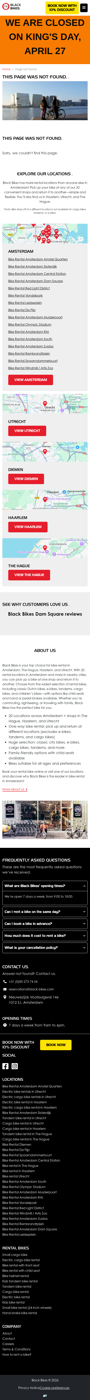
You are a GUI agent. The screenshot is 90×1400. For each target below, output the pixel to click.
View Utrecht (27, 431)
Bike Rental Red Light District (29, 288)
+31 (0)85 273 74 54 (20, 982)
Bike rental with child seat (21, 1271)
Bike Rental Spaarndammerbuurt (33, 361)
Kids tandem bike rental (20, 1281)
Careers (8, 1344)
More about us (15, 789)
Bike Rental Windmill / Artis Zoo (30, 368)
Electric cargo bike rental (21, 1260)
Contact (8, 1339)
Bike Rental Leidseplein (25, 303)
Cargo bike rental (15, 1292)
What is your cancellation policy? (31, 948)
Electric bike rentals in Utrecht (24, 1092)
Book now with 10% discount (62, 8)
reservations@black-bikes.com (28, 989)
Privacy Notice (29, 1388)
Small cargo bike (14, 1255)
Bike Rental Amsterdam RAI (28, 332)
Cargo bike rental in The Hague (25, 1139)
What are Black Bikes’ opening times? (35, 886)
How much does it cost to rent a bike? (35, 936)
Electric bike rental (16, 1297)
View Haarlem (27, 527)
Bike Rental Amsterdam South (30, 339)
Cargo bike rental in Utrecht (23, 1123)
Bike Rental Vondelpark (25, 295)
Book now (55, 1045)
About (7, 1333)
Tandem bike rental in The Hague (27, 1134)
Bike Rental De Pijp (22, 310)
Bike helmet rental (15, 1276)
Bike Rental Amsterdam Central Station (37, 274)
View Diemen (26, 479)
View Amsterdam (30, 380)
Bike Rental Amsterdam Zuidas (30, 346)
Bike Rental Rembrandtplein (29, 353)
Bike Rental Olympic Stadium (29, 324)
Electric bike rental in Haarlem (24, 1102)
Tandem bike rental (16, 1286)
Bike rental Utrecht (15, 1176)
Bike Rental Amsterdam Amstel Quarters (38, 259)
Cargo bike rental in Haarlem (24, 1129)
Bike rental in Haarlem (18, 1171)
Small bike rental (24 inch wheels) (27, 1308)
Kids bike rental (13, 1302)
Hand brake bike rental (19, 1313)
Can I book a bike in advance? (28, 924)
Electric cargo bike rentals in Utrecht (29, 1097)
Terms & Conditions (16, 1349)
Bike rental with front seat (20, 1265)
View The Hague (29, 575)
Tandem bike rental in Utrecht (24, 1118)
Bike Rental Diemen (16, 1144)
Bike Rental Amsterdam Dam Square (35, 281)
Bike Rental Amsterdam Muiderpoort (35, 317)
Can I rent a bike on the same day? (32, 912)
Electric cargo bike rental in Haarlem (29, 1107)
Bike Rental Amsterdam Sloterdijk (32, 266)
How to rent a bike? (16, 1354)
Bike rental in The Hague (20, 1166)
